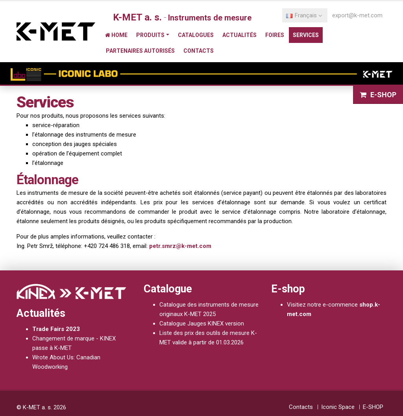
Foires (274, 35)
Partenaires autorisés (140, 51)
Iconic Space (338, 406)
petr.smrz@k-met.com (180, 246)
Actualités (239, 35)
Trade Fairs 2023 (56, 329)
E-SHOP (373, 406)
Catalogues (196, 35)
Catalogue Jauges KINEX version (201, 323)
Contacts (198, 51)
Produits (150, 35)
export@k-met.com (357, 15)
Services (306, 35)
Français (304, 15)
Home (116, 35)
